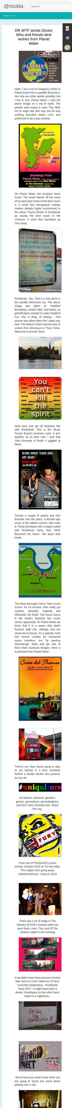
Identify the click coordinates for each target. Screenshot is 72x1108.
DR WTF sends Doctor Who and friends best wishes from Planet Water (34, 36)
